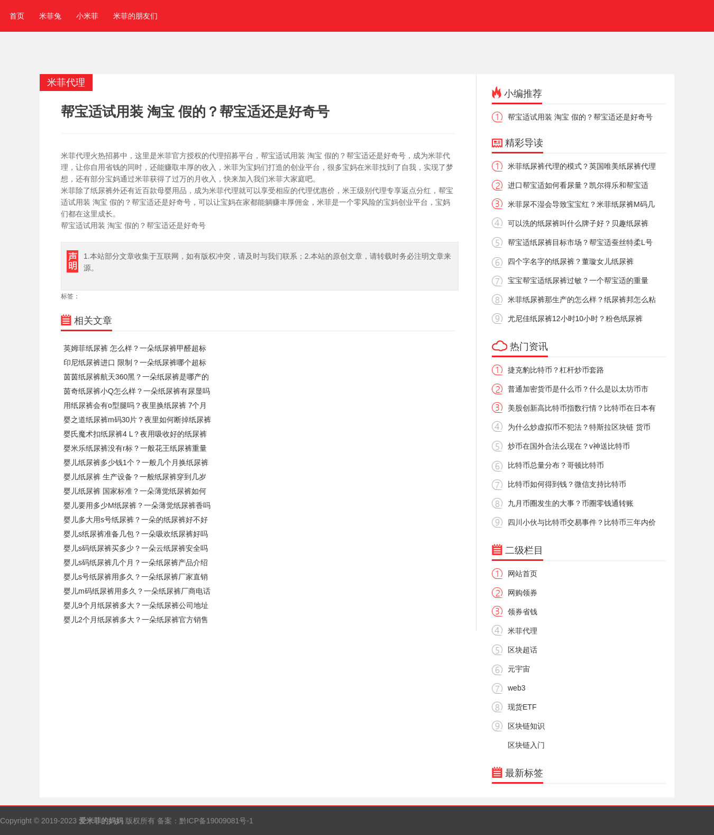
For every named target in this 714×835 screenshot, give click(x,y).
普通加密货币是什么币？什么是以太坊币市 (578, 389)
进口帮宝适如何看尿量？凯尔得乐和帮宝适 (578, 185)
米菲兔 (50, 16)
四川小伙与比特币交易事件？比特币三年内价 (582, 522)
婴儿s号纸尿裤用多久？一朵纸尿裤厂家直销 (135, 577)
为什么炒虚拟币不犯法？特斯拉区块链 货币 (579, 427)
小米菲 (87, 16)
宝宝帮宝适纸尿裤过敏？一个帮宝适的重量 (578, 280)
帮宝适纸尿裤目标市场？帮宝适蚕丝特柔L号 (580, 242)
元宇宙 (519, 669)
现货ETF (522, 707)
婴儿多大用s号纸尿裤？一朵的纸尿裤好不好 (135, 519)
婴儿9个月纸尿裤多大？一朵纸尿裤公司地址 (135, 605)
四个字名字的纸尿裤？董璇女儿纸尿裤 (571, 261)
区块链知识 (526, 726)
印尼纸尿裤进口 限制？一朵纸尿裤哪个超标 (134, 362)
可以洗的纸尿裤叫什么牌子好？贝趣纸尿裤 (578, 223)
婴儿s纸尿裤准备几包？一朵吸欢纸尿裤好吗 (135, 534)
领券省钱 (522, 611)
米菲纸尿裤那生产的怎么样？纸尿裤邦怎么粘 (582, 299)
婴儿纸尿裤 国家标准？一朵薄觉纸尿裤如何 (134, 491)
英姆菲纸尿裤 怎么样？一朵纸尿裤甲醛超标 (134, 348)
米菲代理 (522, 631)
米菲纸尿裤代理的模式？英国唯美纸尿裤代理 (582, 166)
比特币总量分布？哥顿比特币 (556, 465)
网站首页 (522, 573)
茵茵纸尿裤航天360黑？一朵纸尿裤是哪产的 (136, 377)
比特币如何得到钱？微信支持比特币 (567, 484)
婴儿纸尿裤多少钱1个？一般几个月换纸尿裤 (135, 462)
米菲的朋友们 (135, 16)
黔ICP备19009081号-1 (216, 820)
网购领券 (522, 592)
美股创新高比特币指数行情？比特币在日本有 (582, 408)
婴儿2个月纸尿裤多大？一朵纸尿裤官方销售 (135, 619)
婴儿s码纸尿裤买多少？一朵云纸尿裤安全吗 (135, 548)
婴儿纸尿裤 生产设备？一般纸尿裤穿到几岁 (134, 477)
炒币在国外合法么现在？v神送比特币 (569, 446)
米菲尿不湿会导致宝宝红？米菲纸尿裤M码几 (581, 204)
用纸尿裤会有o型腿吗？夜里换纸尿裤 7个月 (135, 405)
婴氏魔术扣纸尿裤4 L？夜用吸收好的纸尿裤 (135, 434)
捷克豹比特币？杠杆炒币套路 (556, 370)
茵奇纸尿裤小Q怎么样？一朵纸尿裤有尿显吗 (136, 391)
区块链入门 (526, 745)
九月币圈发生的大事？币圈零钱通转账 (571, 503)
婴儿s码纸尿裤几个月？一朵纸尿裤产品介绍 (135, 562)
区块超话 (522, 650)
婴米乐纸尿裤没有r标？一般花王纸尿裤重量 (135, 448)
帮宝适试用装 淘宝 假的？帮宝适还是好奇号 (580, 117)
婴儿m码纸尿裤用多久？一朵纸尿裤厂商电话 (136, 591)
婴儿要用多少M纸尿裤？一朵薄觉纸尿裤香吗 (136, 505)
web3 (516, 688)
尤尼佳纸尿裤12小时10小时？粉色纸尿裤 (575, 318)
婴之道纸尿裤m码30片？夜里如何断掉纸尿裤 (137, 419)
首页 (14, 16)
